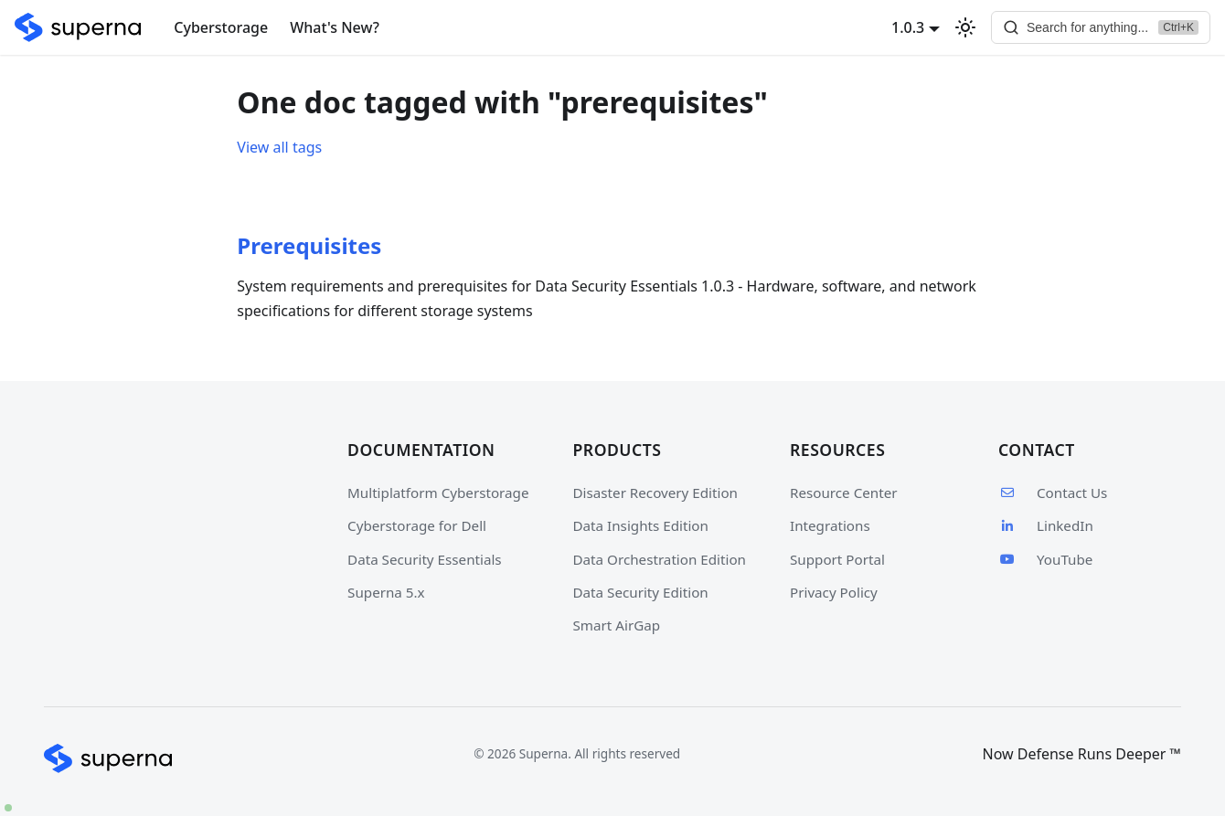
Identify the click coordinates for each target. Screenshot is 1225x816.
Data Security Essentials (424, 559)
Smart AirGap (617, 625)
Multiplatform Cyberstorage (437, 492)
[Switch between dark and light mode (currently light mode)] (965, 27)
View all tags (279, 147)
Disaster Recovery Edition (655, 492)
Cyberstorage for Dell (416, 525)
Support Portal (837, 559)
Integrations (830, 525)
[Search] (1100, 27)
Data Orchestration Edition (659, 559)
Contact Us (1052, 492)
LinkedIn (1045, 525)
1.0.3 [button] (907, 27)
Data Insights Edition (640, 525)
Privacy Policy (834, 592)
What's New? (334, 27)
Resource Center (844, 492)
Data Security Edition (640, 592)
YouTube (1045, 559)
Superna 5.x (386, 592)
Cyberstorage (221, 27)
